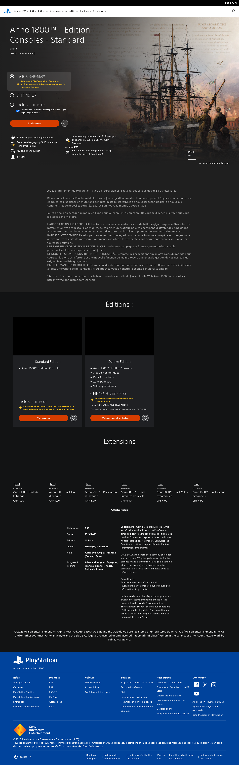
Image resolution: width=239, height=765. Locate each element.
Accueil (17, 668)
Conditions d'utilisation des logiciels (181, 757)
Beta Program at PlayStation (208, 714)
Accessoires (55, 11)
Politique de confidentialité (112, 757)
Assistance (98, 11)
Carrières (18, 687)
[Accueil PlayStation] (7, 11)
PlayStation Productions (26, 696)
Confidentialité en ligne (97, 692)
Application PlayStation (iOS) (208, 701)
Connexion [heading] (199, 677)
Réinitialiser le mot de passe (136, 701)
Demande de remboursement (137, 706)
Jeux (16, 11)
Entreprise (18, 701)
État (123, 692)
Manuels (125, 711)
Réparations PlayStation (134, 696)
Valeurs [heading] (90, 677)
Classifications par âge (169, 695)
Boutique (84, 11)
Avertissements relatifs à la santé (139, 582)
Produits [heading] (54, 677)
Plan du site (161, 757)
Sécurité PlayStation (131, 687)
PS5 (24, 11)
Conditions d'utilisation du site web (139, 757)
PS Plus (41, 11)
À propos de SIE (22, 682)
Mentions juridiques (91, 757)
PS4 (32, 11)
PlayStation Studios (23, 692)
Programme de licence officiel (173, 713)
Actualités (70, 11)
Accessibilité (92, 687)
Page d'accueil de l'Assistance (137, 682)
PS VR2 (53, 692)
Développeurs (164, 708)
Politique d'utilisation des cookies (211, 757)
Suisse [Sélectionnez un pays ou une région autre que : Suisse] (22, 757)
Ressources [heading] (164, 677)
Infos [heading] (16, 677)
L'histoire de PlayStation (26, 706)
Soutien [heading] (126, 677)
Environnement (93, 682)
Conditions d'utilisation (169, 682)
